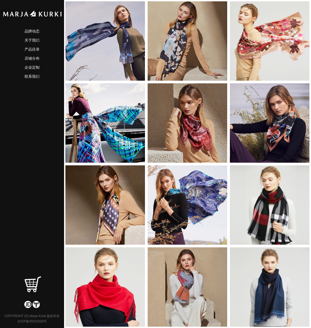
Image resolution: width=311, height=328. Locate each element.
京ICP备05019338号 (31, 321)
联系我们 (32, 76)
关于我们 (32, 40)
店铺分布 (32, 58)
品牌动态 (32, 31)
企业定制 (32, 67)
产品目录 (32, 49)
